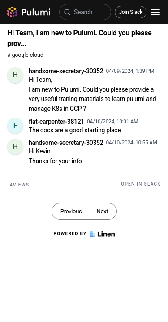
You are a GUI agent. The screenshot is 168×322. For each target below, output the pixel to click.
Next (102, 211)
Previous (71, 211)
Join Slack (130, 12)
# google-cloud (25, 54)
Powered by (83, 234)
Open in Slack (141, 184)
